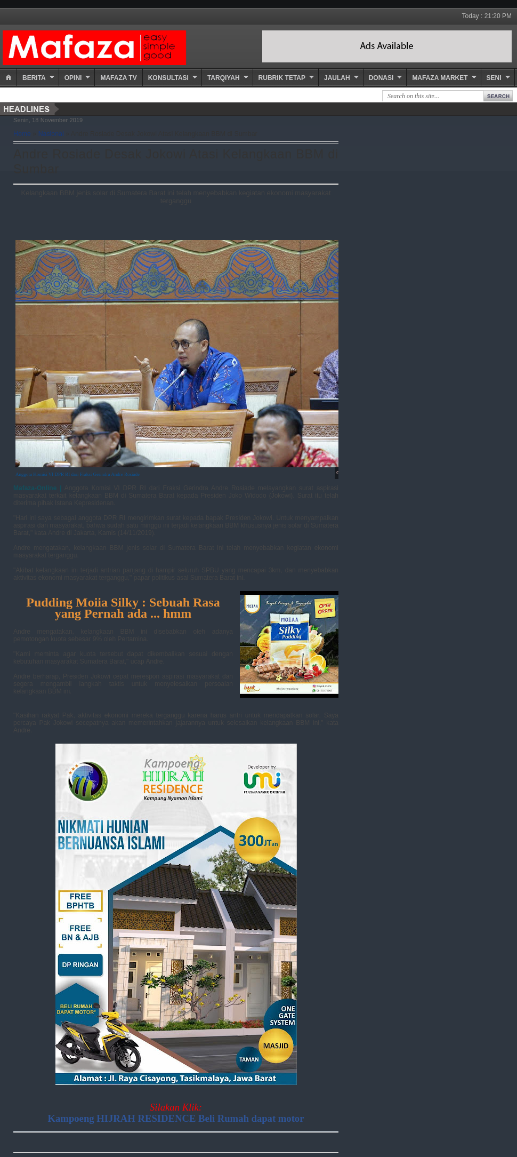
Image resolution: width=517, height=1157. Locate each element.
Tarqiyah (223, 78)
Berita (34, 78)
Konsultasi (168, 78)
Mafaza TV (118, 78)
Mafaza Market (439, 78)
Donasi (381, 78)
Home (22, 134)
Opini (73, 78)
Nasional (51, 134)
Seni (494, 78)
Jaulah (337, 78)
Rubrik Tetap (281, 78)
